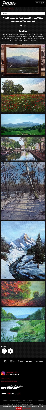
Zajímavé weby (5, 378)
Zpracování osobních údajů (9, 381)
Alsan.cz (36, 404)
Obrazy (12, 9)
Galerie (6, 9)
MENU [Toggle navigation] (40, 3)
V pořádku (18, 408)
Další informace (27, 408)
